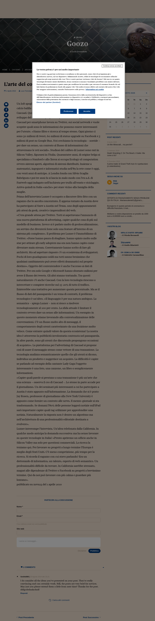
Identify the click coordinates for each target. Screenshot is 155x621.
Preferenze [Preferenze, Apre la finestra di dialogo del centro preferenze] (68, 111)
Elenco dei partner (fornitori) (48, 102)
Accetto (86, 111)
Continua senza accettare (112, 66)
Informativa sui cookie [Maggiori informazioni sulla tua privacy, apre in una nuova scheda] (95, 89)
